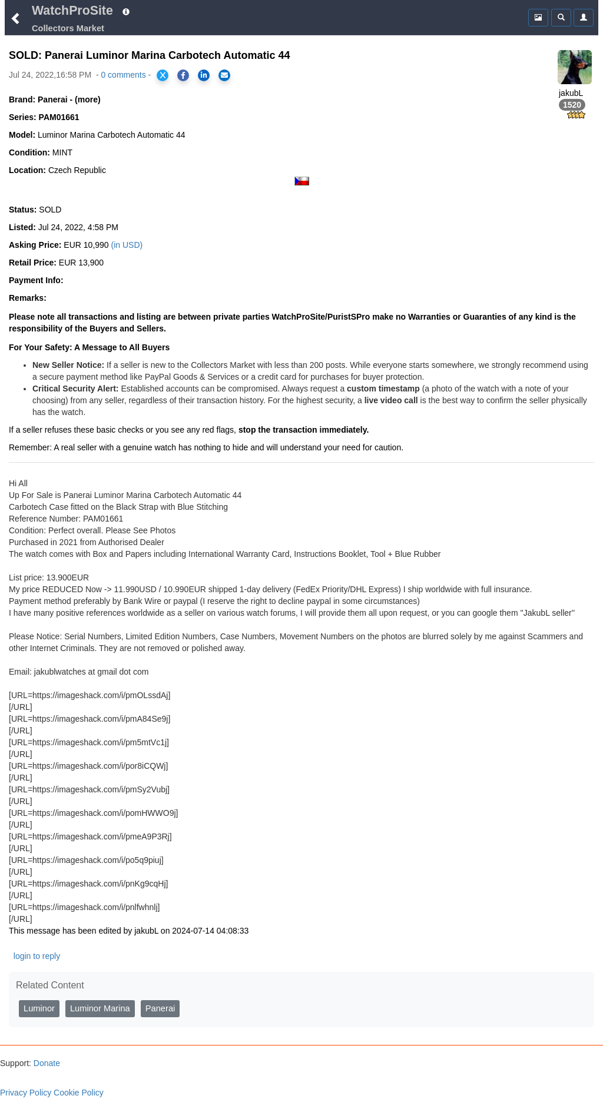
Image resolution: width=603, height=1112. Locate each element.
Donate (45, 1063)
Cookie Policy (79, 1092)
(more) (88, 99)
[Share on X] (162, 75)
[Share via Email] (224, 75)
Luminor (39, 1008)
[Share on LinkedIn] (204, 75)
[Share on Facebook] (183, 75)
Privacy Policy (25, 1092)
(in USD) (127, 245)
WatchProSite (72, 11)
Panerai (160, 1008)
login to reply (37, 956)
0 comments (123, 74)
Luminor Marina (100, 1008)
